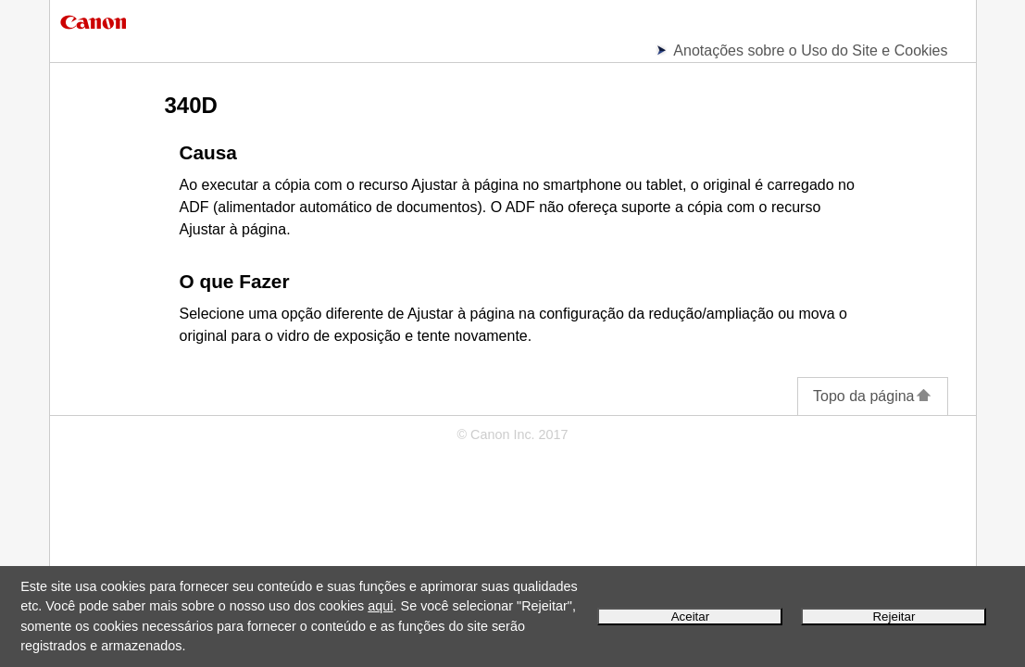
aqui (380, 605)
